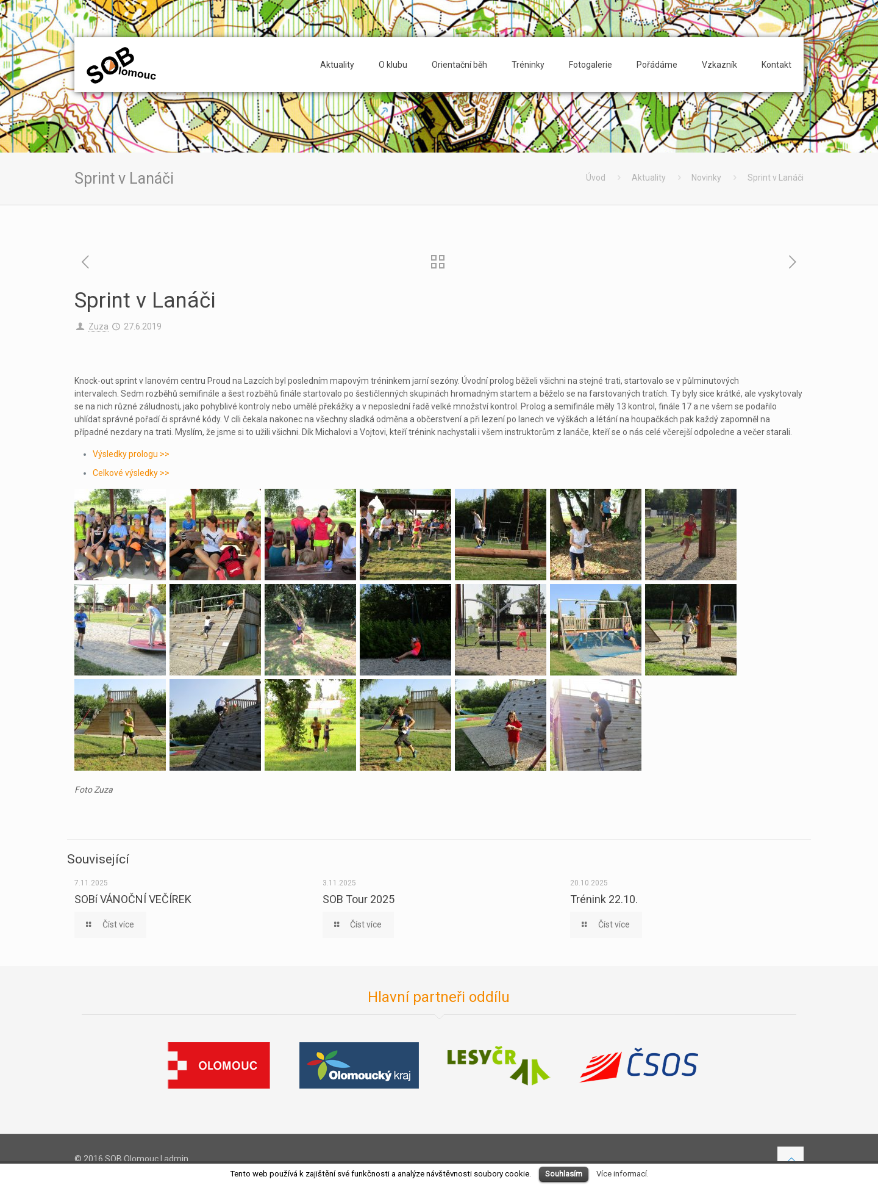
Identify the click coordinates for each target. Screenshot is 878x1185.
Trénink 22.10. (604, 899)
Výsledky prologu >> (131, 454)
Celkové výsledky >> (131, 473)
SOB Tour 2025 (358, 899)
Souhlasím (563, 1173)
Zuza (98, 326)
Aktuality (649, 177)
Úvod (595, 177)
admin (176, 1159)
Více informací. (622, 1173)
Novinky (706, 177)
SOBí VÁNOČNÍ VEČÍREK (132, 899)
